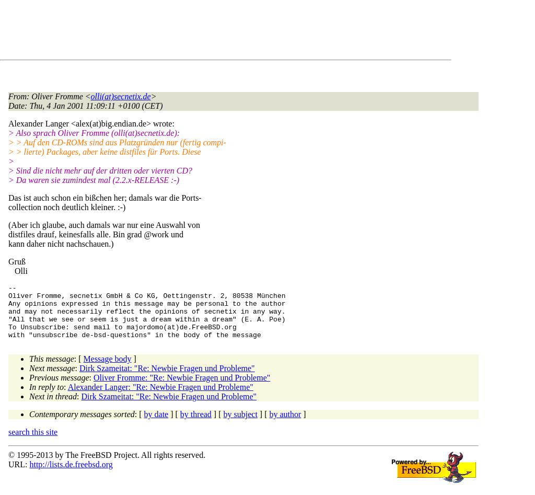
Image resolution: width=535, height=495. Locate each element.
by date (156, 425)
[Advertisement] (198, 31)
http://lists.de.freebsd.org (70, 475)
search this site (32, 443)
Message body (108, 369)
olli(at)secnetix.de (121, 96)
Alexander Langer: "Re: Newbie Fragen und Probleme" (160, 398)
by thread (196, 425)
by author (285, 425)
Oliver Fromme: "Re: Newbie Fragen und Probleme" (182, 388)
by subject (241, 425)
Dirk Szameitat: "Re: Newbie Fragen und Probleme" (167, 379)
